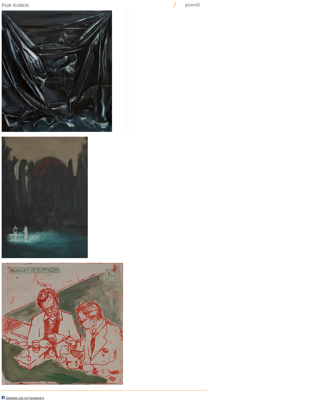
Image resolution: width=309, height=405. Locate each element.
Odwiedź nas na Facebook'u (25, 398)
